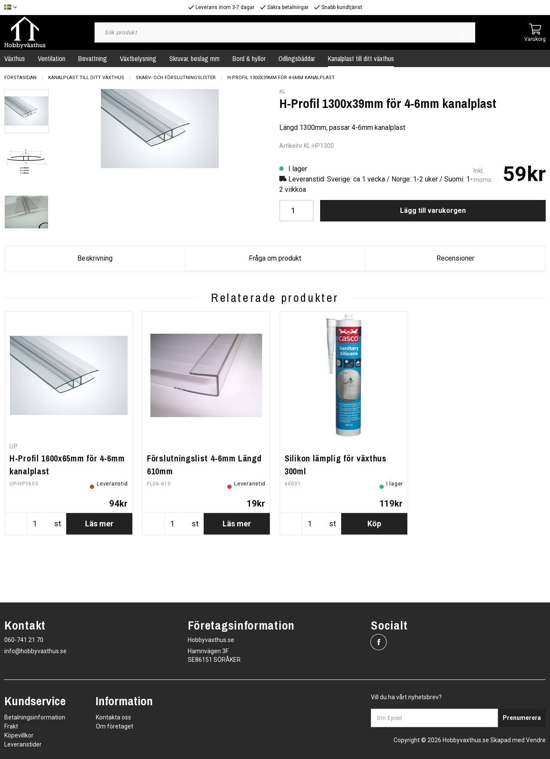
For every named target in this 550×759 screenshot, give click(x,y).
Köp (374, 564)
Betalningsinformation (34, 717)
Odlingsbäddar (296, 58)
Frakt (11, 726)
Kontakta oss (113, 717)
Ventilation (51, 58)
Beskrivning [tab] (95, 258)
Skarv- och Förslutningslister (176, 77)
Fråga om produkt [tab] (275, 258)
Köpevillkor (19, 735)
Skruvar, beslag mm (194, 58)
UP (13, 487)
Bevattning (92, 58)
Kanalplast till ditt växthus (361, 58)
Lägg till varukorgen (433, 210)
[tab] (26, 111)
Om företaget (114, 726)
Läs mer (99, 564)
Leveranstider (23, 744)
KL (282, 91)
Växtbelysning (138, 58)
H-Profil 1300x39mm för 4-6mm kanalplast (281, 77)
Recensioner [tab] (455, 258)
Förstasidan (20, 77)
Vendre (536, 740)
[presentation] (26, 111)
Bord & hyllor (249, 58)
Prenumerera (522, 717)
